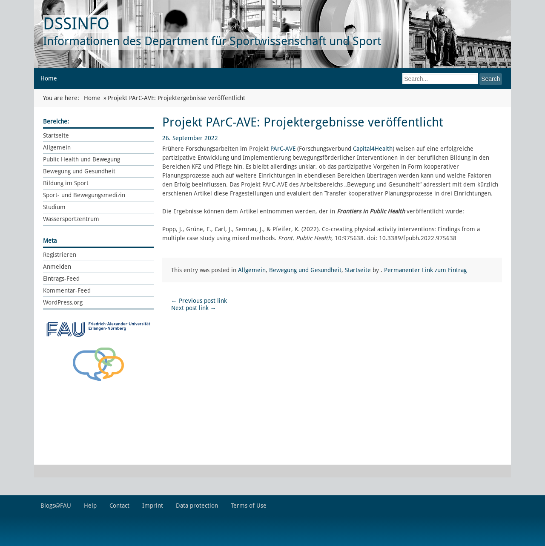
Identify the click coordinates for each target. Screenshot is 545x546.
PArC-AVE (282, 148)
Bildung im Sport (66, 183)
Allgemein (57, 147)
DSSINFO (76, 23)
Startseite (56, 135)
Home (48, 78)
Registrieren (59, 254)
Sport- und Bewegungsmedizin (84, 195)
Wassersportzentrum (71, 219)
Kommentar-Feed (67, 290)
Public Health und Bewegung (81, 159)
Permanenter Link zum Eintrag (425, 270)
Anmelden (57, 266)
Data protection (197, 505)
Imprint (152, 505)
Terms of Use (249, 505)
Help (90, 505)
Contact (119, 505)
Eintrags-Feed (61, 278)
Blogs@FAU (55, 505)
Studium (54, 207)
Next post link (193, 308)
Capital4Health (373, 148)
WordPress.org (63, 302)
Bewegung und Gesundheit (79, 171)
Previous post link (199, 300)
